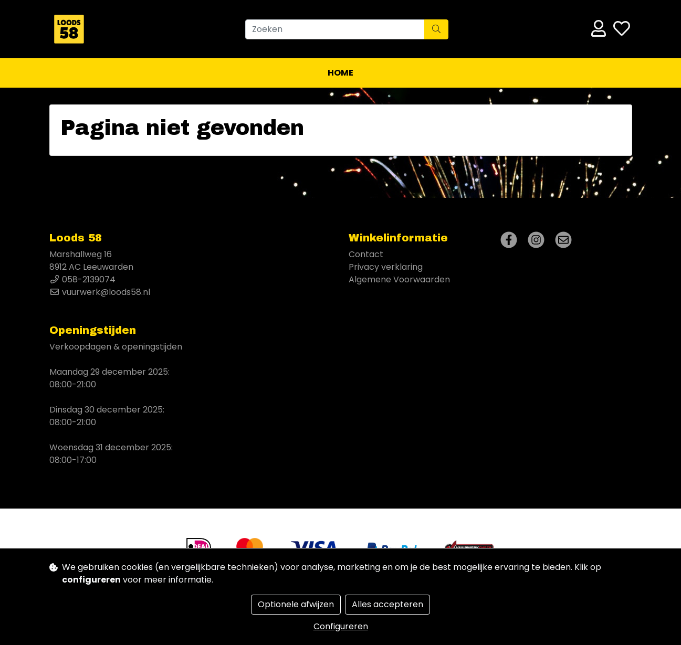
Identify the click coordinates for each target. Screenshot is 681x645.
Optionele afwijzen (296, 604)
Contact (366, 254)
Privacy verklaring (386, 267)
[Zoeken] (335, 29)
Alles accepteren (387, 604)
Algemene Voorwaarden (399, 279)
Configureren (340, 626)
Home (340, 73)
